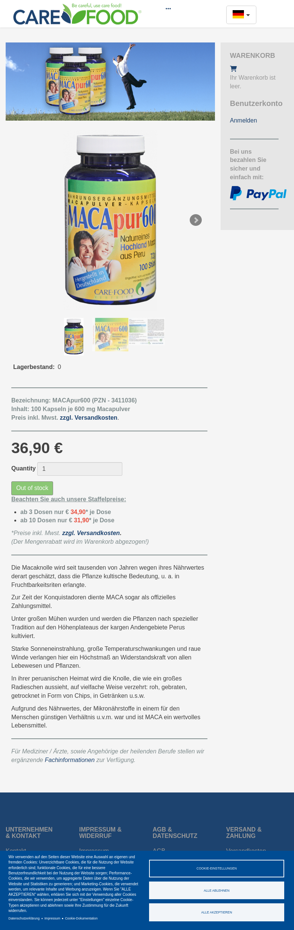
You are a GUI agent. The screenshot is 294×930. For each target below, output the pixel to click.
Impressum (52, 918)
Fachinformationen (70, 760)
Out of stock (32, 488)
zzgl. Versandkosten (91, 533)
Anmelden (243, 120)
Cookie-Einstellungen (217, 868)
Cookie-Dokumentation (81, 918)
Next (196, 220)
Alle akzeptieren (216, 912)
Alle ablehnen (217, 890)
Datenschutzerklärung (24, 918)
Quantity (23, 468)
